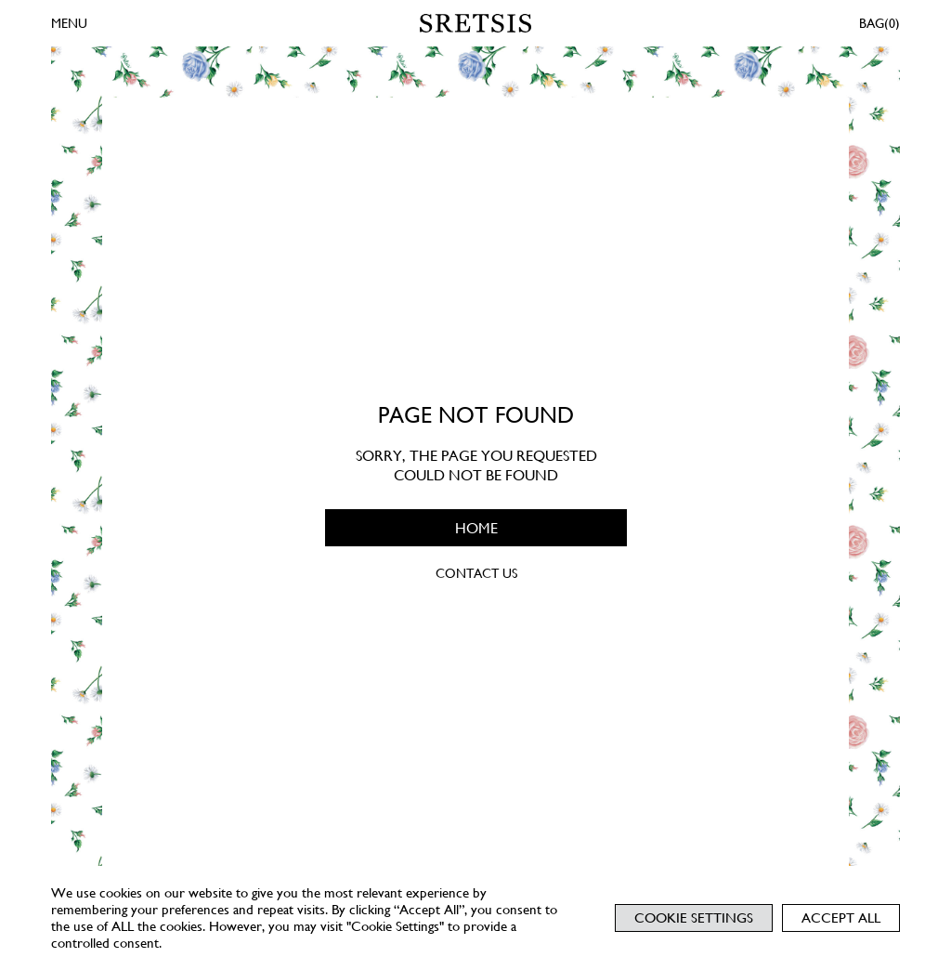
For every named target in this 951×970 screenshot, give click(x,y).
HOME (475, 527)
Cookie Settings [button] (693, 918)
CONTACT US (475, 573)
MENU (69, 23)
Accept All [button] (840, 918)
